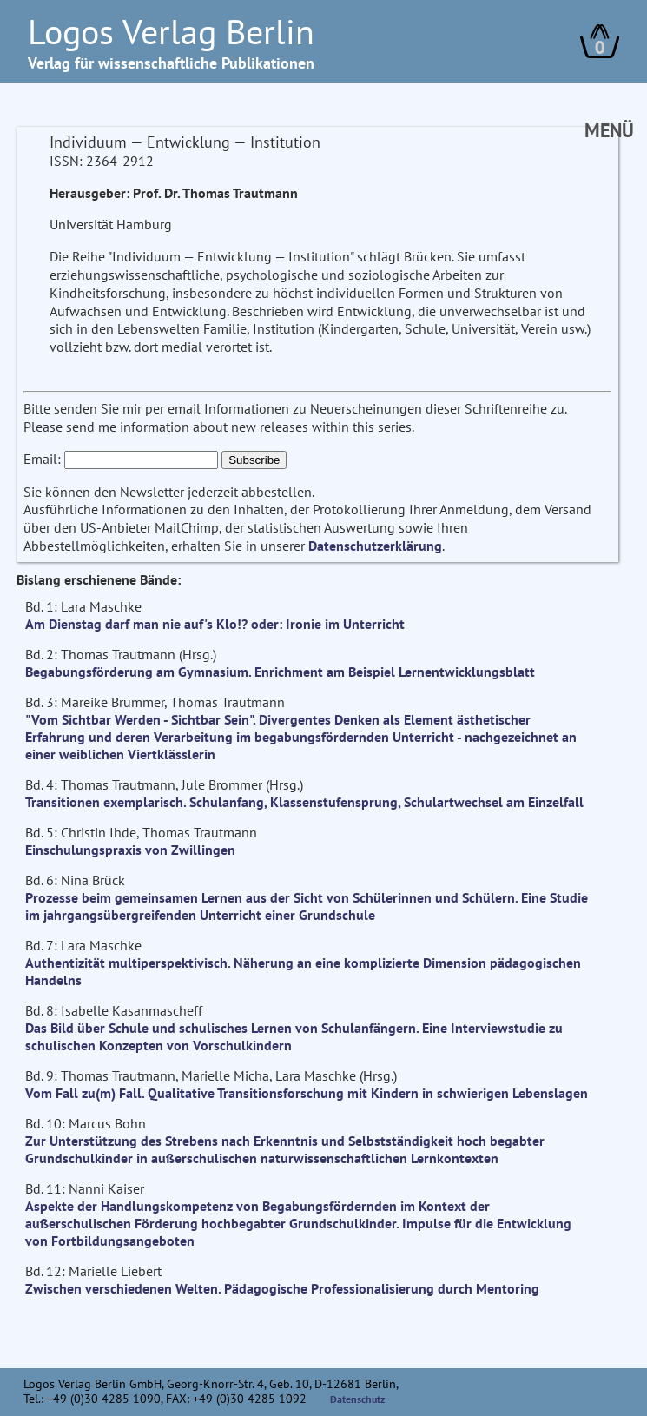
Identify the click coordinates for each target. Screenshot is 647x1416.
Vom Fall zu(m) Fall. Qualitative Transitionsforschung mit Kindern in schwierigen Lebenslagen (306, 1093)
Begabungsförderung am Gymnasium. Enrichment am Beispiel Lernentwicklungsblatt (280, 671)
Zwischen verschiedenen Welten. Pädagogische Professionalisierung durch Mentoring (282, 1288)
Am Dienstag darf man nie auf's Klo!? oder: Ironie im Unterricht (215, 623)
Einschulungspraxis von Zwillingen (130, 849)
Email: (42, 458)
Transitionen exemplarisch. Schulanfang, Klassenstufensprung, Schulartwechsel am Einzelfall (304, 802)
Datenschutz (358, 1399)
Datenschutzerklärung (375, 545)
